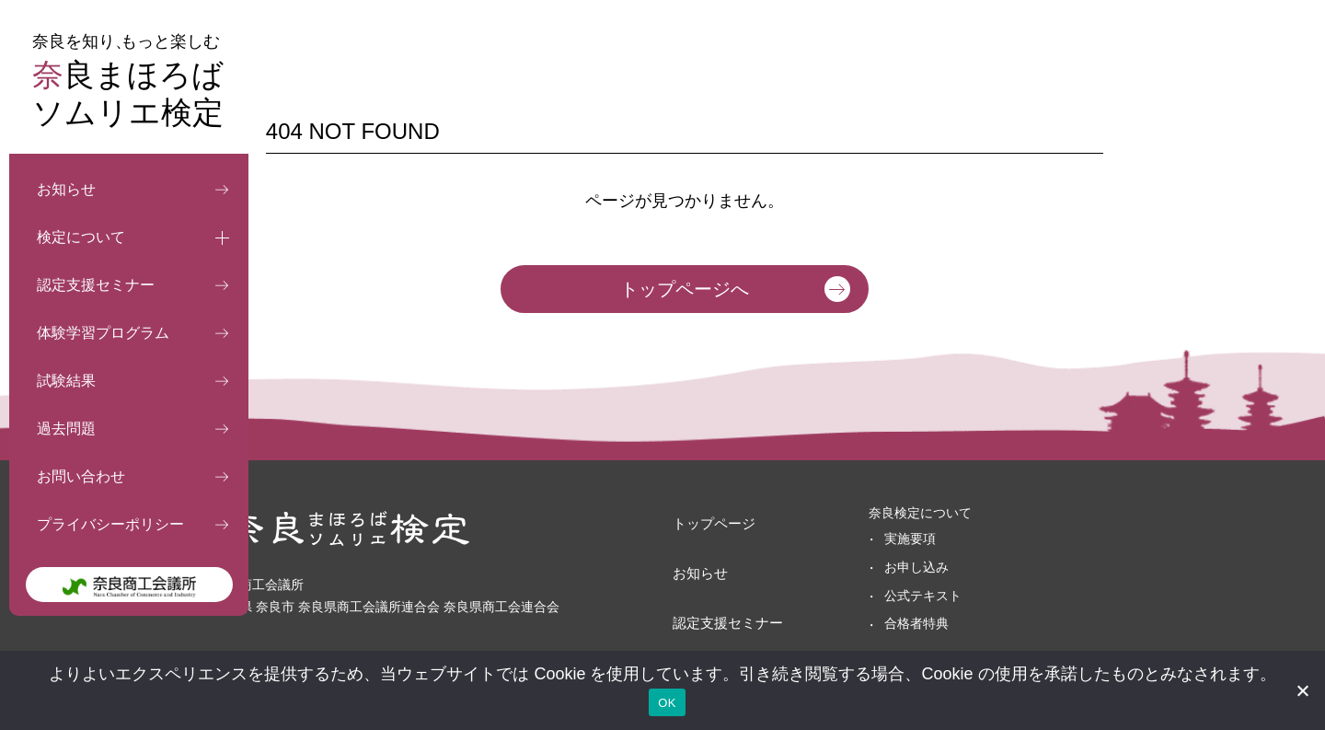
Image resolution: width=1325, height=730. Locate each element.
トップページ (695, 512)
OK (666, 703)
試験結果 (66, 380)
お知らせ (66, 189)
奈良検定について (879, 512)
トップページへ (684, 289)
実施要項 (869, 538)
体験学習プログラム (103, 333)
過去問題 (66, 428)
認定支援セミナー (96, 285)
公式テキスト (882, 595)
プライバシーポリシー (110, 524)
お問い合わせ (81, 476)
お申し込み (876, 567)
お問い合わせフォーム (1050, 577)
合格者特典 (876, 623)
